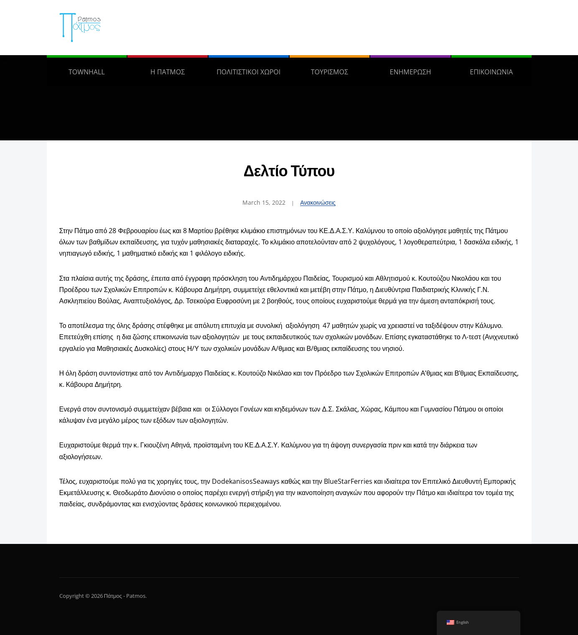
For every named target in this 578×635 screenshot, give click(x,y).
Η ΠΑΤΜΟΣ (167, 71)
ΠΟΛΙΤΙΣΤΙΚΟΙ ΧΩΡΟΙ (248, 71)
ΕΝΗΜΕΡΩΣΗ (410, 71)
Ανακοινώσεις (318, 202)
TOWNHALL (87, 71)
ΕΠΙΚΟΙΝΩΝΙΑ (491, 71)
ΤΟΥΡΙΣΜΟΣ (329, 71)
